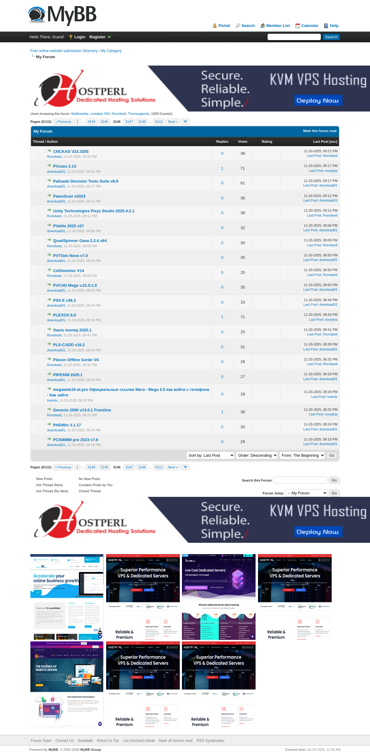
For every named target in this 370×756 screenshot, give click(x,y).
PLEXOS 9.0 (64, 315)
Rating (267, 141)
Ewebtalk (85, 741)
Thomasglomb (138, 113)
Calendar (309, 25)
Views (243, 141)
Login (80, 37)
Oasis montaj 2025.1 (72, 330)
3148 (141, 121)
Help (334, 25)
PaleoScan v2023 (69, 196)
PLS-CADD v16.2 (69, 344)
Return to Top (108, 741)
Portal (224, 25)
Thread (38, 141)
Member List (278, 25)
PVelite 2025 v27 (68, 226)
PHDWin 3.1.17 (67, 425)
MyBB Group (90, 749)
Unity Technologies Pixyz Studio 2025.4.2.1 (93, 211)
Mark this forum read (320, 131)
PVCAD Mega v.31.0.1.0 (75, 285)
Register (98, 37)
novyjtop (331, 170)
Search (248, 25)
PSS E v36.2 (64, 300)
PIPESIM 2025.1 (68, 374)
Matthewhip (79, 113)
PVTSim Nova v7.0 (70, 255)
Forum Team (41, 741)
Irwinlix (52, 400)
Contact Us (65, 741)
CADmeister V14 (68, 270)
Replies (222, 141)
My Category (111, 51)
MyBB (53, 749)
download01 (56, 171)
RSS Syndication (210, 741)
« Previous (63, 121)
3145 (104, 121)
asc (333, 141)
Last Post (321, 141)
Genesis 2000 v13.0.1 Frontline (82, 410)
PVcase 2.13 (64, 166)
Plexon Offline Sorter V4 (76, 359)
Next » (173, 121)
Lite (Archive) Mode (139, 741)
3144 (91, 121)
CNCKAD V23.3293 (71, 151)
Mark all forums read (175, 741)
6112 (159, 121)
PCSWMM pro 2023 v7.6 (75, 439)
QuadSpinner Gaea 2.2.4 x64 (80, 240)
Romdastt (119, 113)
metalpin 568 (100, 113)
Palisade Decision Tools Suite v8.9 (85, 181)
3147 (129, 121)
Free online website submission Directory (64, 51)
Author (52, 141)
